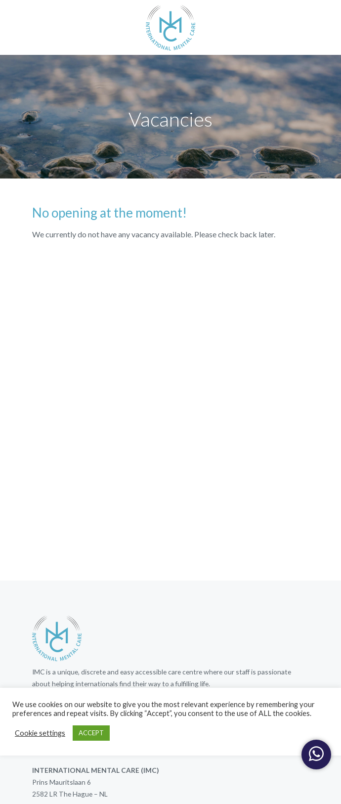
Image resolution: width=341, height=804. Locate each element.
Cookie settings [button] (40, 733)
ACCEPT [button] (91, 733)
